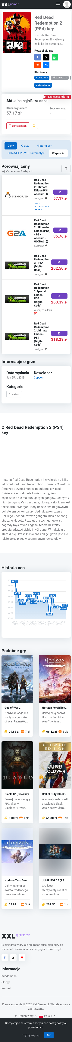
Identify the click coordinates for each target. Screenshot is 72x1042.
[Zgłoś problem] (34, 126)
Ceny (11, 145)
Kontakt (6, 988)
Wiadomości (9, 976)
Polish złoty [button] (26, 1016)
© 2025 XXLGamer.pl (36, 1004)
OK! (49, 1035)
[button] (67, 4)
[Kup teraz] (60, 192)
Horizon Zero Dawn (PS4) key (17, 880)
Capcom (39, 377)
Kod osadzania (43, 85)
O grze (25, 145)
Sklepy (6, 982)
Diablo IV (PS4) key (17, 794)
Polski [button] (47, 1016)
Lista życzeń (18, 125)
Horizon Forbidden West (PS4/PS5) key (53, 708)
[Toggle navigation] (58, 4)
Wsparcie (58, 153)
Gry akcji (14, 394)
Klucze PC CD (59, 77)
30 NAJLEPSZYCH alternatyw (26, 153)
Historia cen (44, 145)
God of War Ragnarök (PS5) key (17, 708)
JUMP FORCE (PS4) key (54, 880)
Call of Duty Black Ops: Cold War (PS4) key (55, 794)
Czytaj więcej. (31, 1035)
